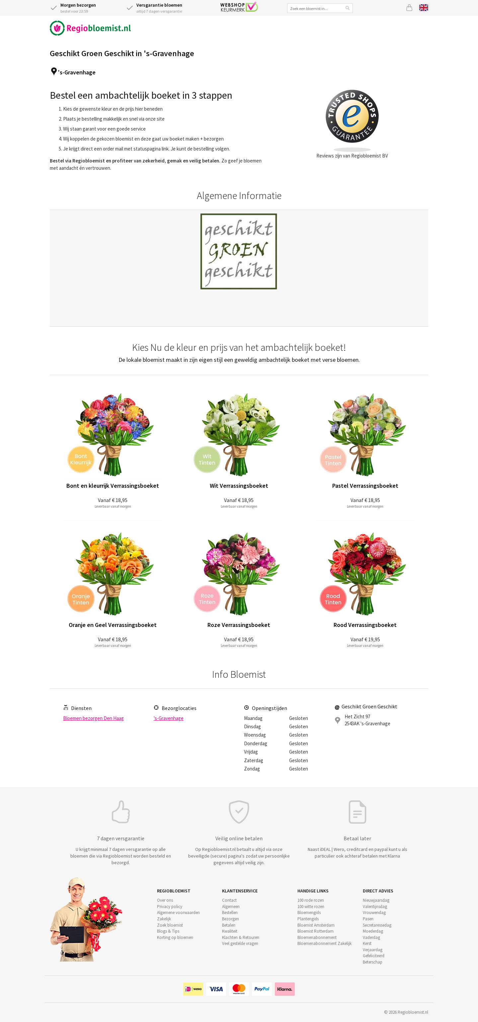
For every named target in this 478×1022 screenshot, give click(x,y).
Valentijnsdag (375, 906)
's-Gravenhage (77, 72)
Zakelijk (164, 919)
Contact (229, 900)
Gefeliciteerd (373, 956)
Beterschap (372, 962)
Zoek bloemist (170, 925)
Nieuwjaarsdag (376, 900)
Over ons (165, 900)
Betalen (228, 925)
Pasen (368, 919)
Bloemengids (309, 912)
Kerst (367, 943)
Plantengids (308, 919)
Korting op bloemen (175, 937)
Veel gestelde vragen (240, 943)
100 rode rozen (310, 900)
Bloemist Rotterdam (315, 931)
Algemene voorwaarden (178, 912)
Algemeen (231, 906)
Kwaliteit (229, 931)
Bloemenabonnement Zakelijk (324, 943)
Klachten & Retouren (240, 937)
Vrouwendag (374, 912)
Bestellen (230, 912)
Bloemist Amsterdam (316, 925)
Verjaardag (372, 950)
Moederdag (373, 931)
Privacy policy (169, 906)
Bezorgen (230, 919)
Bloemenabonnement (317, 937)
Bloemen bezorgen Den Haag (93, 718)
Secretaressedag (377, 925)
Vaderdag (371, 937)
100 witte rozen (310, 906)
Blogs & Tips (168, 931)
